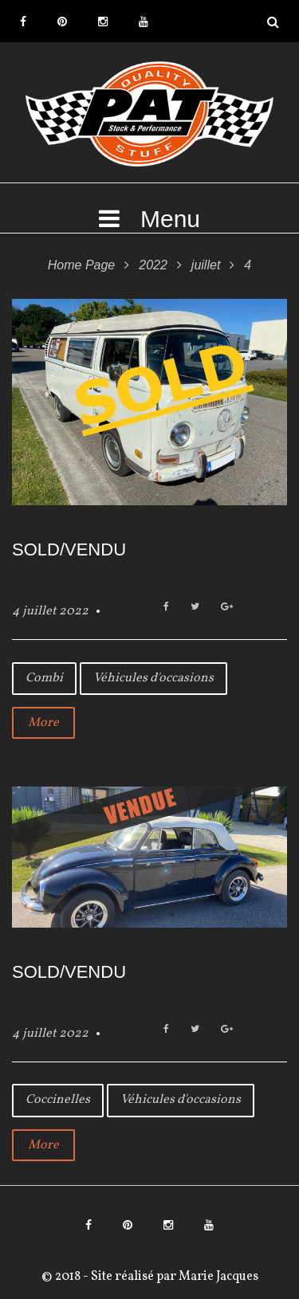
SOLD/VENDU (69, 549)
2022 (153, 265)
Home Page (82, 265)
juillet (205, 265)
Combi (44, 678)
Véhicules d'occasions (153, 678)
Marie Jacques (217, 1276)
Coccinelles (58, 1100)
